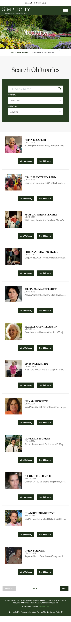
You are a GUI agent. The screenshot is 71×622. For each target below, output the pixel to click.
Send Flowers (46, 161)
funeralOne (44, 612)
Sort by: (12, 95)
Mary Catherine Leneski (41, 215)
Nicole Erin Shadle (38, 480)
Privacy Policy (55, 618)
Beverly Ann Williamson (41, 329)
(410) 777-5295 (39, 3)
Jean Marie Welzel (37, 404)
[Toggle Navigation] (59, 52)
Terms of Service (43, 618)
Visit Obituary (27, 161)
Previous (9, 594)
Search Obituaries (19, 52)
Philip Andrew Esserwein (41, 253)
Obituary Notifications (43, 52)
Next (64, 594)
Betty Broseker (35, 139)
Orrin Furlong (35, 555)
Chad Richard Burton (39, 518)
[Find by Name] (32, 89)
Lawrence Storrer (37, 442)
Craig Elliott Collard (40, 177)
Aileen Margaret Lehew (41, 291)
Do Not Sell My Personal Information (22, 618)
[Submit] (59, 89)
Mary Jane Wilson (36, 366)
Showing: (12, 106)
